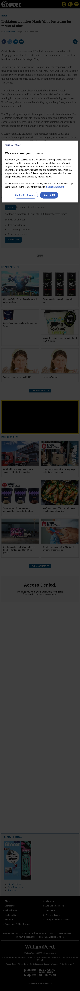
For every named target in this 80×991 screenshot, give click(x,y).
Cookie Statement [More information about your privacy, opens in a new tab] (55, 186)
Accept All (49, 195)
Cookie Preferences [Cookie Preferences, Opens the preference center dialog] (25, 195)
